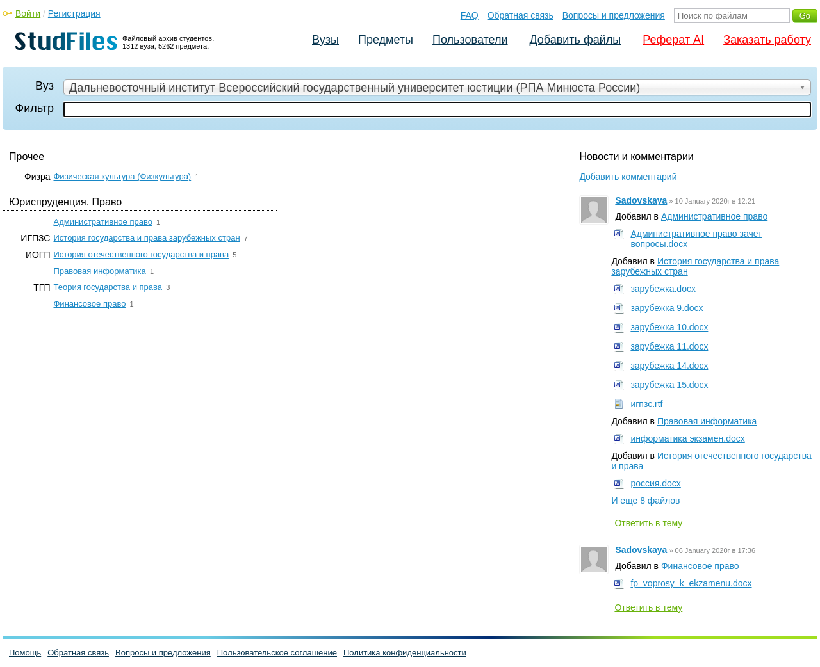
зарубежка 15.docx (669, 385)
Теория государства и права (107, 287)
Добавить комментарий (627, 177)
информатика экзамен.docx (687, 438)
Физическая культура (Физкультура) (122, 176)
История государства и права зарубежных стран (146, 238)
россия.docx (655, 483)
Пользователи (469, 39)
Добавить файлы (575, 39)
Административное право (102, 222)
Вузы (325, 39)
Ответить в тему (648, 523)
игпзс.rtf (646, 404)
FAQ (470, 15)
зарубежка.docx (663, 289)
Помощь (25, 652)
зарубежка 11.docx (669, 346)
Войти (27, 13)
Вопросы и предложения (613, 15)
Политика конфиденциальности (404, 652)
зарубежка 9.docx (666, 308)
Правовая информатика (99, 271)
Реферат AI (673, 39)
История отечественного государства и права (141, 254)
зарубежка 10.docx (669, 327)
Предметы (385, 39)
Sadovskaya (641, 200)
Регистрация (74, 13)
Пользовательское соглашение (277, 652)
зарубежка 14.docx (669, 365)
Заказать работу (767, 39)
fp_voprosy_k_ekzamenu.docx (690, 583)
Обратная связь (521, 15)
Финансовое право (89, 304)
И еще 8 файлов (645, 500)
